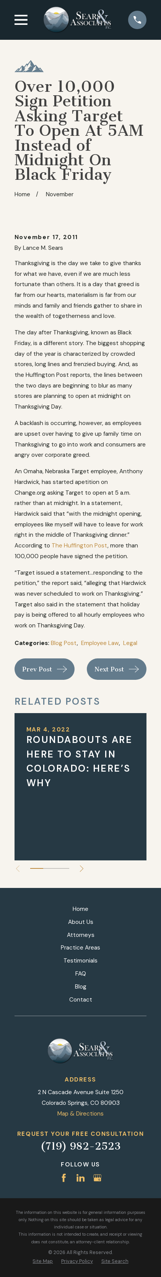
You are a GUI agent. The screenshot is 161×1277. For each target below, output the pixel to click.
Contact (80, 999)
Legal (130, 643)
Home (80, 909)
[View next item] (81, 868)
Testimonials (80, 960)
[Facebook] (64, 1178)
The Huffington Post (79, 545)
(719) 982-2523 (81, 1146)
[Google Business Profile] (97, 1178)
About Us (80, 922)
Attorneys (80, 935)
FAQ (80, 973)
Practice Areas (80, 947)
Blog (80, 986)
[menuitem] (43, 1261)
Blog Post (64, 643)
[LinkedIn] (80, 1178)
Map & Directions (80, 1113)
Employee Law (100, 643)
